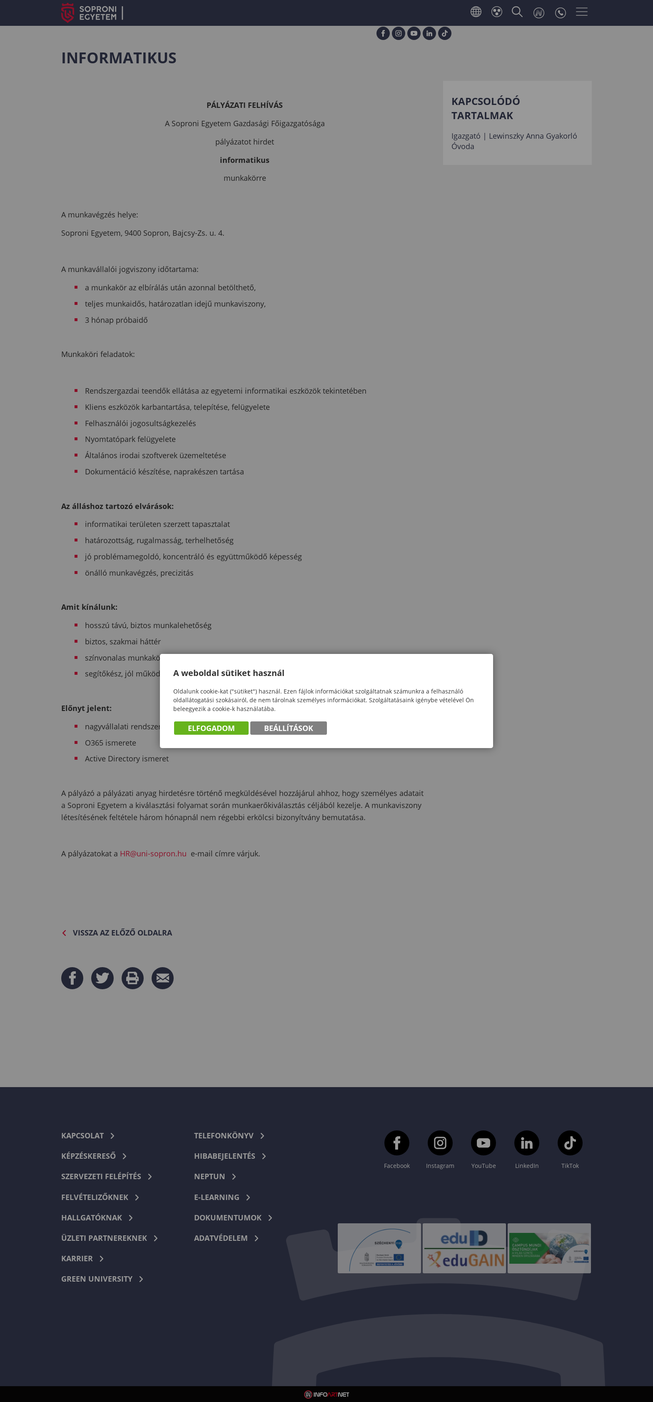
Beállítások (288, 728)
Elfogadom (211, 728)
